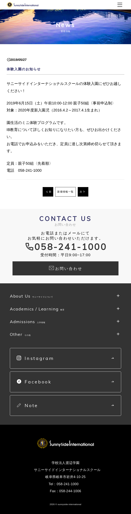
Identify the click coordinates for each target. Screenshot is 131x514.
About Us (31, 296)
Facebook (34, 382)
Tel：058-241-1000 (63, 484)
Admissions (27, 322)
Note (27, 405)
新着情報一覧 (65, 191)
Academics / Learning (37, 309)
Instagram (35, 358)
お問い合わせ (65, 268)
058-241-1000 (71, 246)
